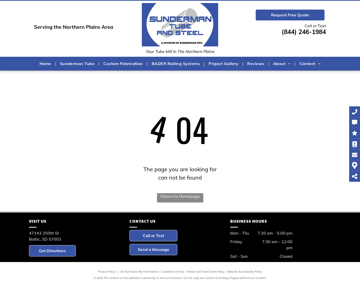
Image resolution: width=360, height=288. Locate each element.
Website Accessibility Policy (244, 271)
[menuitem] (46, 63)
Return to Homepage (180, 196)
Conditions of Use (172, 271)
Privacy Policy (106, 271)
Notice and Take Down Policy (205, 271)
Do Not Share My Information (139, 271)
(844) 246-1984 (304, 32)
